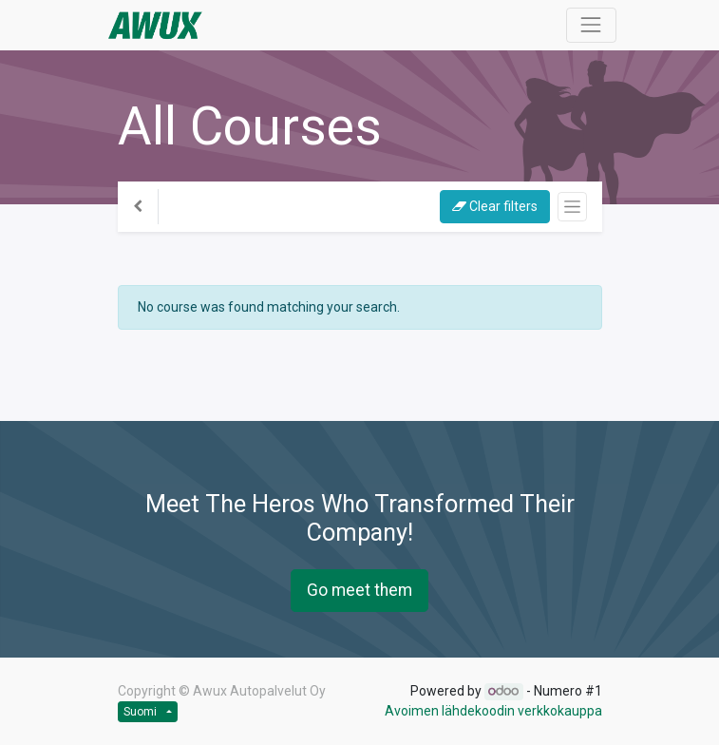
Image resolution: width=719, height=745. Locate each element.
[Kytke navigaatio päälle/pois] (572, 206)
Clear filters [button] (495, 206)
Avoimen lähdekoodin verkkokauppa (493, 710)
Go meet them (359, 590)
